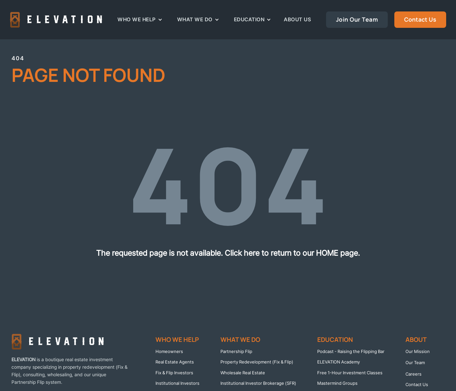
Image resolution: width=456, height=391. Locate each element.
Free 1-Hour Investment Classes (350, 372)
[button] (140, 19)
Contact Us (420, 19)
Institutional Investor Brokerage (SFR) (258, 383)
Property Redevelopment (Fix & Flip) (256, 361)
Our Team (415, 362)
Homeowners (169, 351)
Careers (413, 374)
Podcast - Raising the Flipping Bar (350, 351)
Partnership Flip (236, 351)
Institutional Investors (177, 383)
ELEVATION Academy (338, 361)
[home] (56, 20)
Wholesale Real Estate (242, 372)
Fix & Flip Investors (174, 372)
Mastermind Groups (337, 383)
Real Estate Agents (174, 361)
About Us (297, 19)
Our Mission (417, 351)
